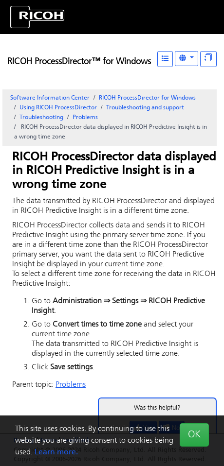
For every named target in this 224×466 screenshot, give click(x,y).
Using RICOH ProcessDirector (58, 108)
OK (194, 435)
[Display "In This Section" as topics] (208, 59)
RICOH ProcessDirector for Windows (147, 98)
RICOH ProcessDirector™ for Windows (79, 62)
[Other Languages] (186, 58)
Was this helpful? (157, 408)
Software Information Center (50, 98)
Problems (85, 118)
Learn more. (56, 452)
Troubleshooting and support (145, 108)
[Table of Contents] (165, 59)
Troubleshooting (41, 118)
